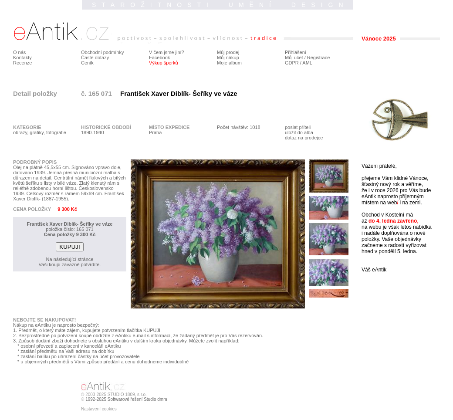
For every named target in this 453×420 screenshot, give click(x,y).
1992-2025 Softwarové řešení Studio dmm (126, 399)
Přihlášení (295, 52)
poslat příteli (298, 127)
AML (307, 62)
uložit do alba (299, 132)
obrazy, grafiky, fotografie (39, 132)
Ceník (87, 62)
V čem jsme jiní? (166, 52)
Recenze (22, 62)
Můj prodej (228, 52)
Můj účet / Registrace (307, 57)
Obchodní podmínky (102, 52)
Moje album (229, 62)
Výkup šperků (163, 62)
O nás (19, 52)
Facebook (159, 57)
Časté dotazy (95, 57)
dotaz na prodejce (304, 137)
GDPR (292, 62)
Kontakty (22, 57)
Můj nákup (228, 57)
